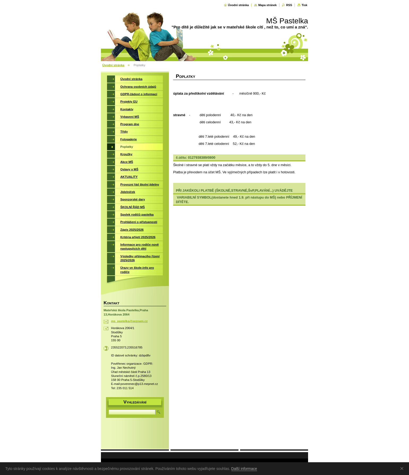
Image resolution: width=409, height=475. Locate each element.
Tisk (304, 5)
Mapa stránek (267, 5)
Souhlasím (403, 468)
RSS (289, 5)
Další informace (244, 468)
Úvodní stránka (238, 5)
